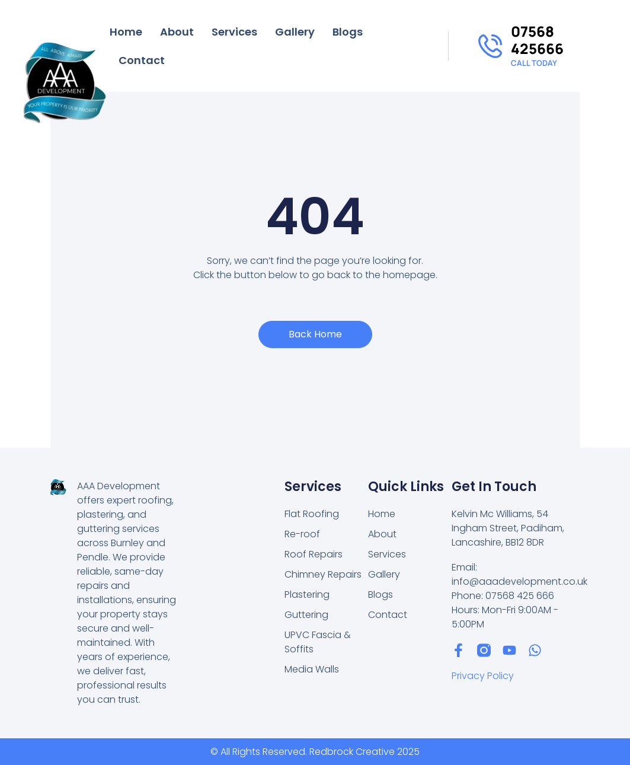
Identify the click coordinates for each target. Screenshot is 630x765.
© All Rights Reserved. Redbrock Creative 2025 (315, 751)
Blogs (347, 31)
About (177, 31)
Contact (142, 60)
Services (234, 31)
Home (126, 31)
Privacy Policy (483, 676)
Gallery (295, 31)
